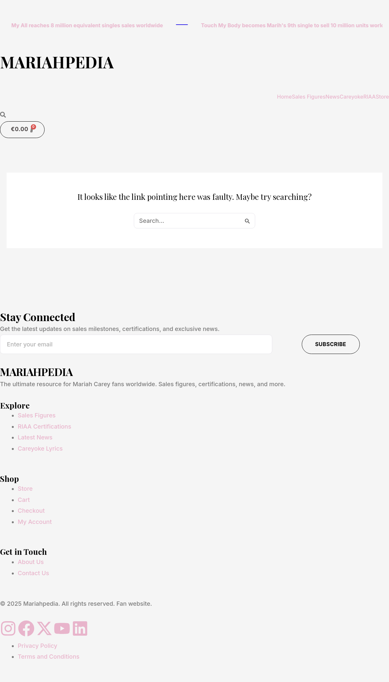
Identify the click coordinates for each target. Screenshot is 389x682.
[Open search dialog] (3, 115)
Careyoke (351, 96)
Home (284, 96)
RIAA (369, 96)
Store (382, 96)
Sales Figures (309, 96)
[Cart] (22, 129)
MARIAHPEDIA (57, 61)
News (332, 96)
